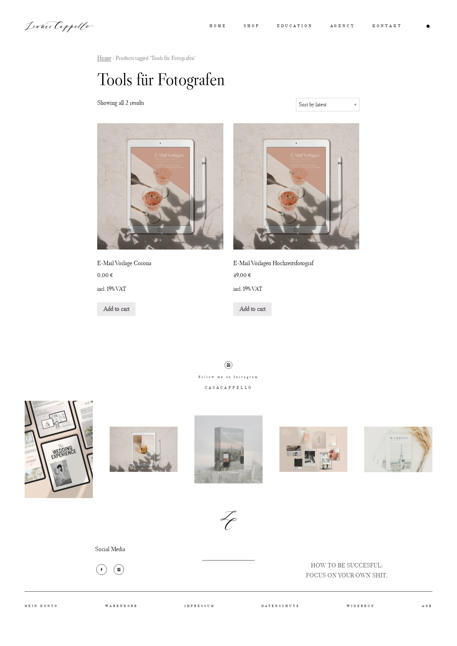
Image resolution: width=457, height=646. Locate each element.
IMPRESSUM (199, 614)
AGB (427, 614)
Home (104, 57)
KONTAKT (387, 26)
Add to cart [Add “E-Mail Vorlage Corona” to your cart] (116, 309)
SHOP (252, 26)
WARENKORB (121, 614)
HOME (217, 26)
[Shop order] (328, 104)
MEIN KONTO (41, 614)
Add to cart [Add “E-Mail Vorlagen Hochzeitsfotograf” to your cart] (252, 309)
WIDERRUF (360, 614)
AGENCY (342, 26)
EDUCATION (295, 26)
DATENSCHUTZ (280, 614)
